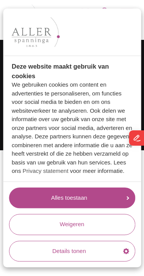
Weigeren (72, 224)
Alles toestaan (90, 197)
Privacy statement (45, 171)
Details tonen (90, 251)
